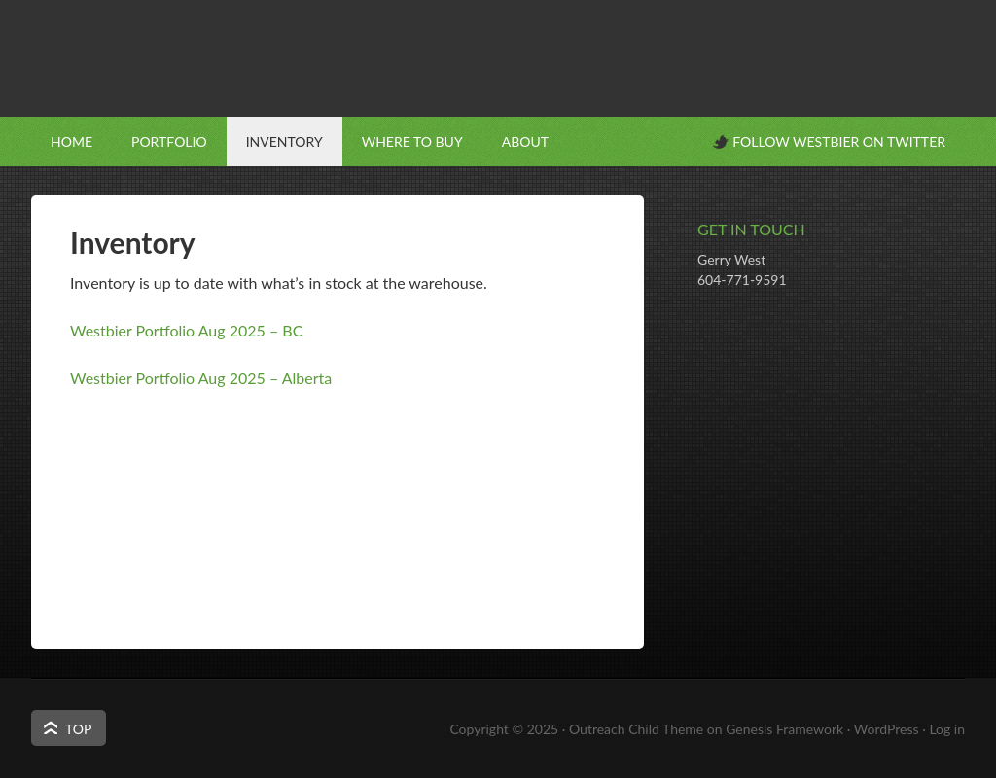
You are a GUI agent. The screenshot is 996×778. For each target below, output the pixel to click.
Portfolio (169, 141)
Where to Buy (412, 141)
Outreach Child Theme (636, 729)
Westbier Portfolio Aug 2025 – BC (186, 330)
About (525, 141)
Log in (947, 729)
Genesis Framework (784, 729)
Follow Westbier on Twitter (838, 141)
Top (78, 729)
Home (71, 141)
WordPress (886, 729)
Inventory (284, 141)
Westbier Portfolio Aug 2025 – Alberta (201, 378)
